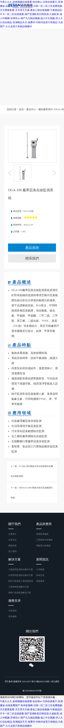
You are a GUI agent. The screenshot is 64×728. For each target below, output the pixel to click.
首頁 (21, 109)
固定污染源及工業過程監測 (20, 581)
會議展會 (40, 581)
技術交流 (40, 575)
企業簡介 (12, 534)
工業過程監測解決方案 (18, 587)
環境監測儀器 (42, 534)
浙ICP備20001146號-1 (41, 681)
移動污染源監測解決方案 (19, 592)
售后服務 (12, 616)
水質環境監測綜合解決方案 (20, 575)
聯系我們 (32, 258)
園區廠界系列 (45, 109)
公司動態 (40, 569)
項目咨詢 (12, 610)
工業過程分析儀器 (44, 540)
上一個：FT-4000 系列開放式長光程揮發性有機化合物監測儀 (32, 471)
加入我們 (12, 551)
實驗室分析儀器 (43, 545)
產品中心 (31, 109)
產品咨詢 (32, 247)
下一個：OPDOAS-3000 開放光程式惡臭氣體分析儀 (32, 493)
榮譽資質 (12, 545)
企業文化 (12, 540)
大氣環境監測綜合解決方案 (20, 569)
